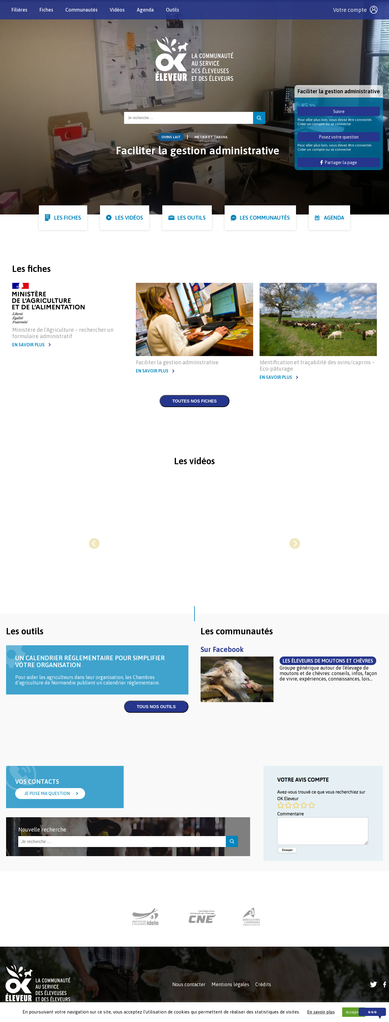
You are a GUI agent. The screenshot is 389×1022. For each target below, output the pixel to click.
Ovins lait (171, 137)
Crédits (263, 984)
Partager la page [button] (338, 162)
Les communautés (265, 217)
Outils (173, 10)
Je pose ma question (47, 793)
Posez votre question (339, 137)
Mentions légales (230, 984)
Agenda (145, 10)
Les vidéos (129, 217)
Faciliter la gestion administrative (177, 362)
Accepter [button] (354, 1012)
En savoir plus (28, 344)
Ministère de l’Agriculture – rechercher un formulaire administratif (62, 333)
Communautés (82, 10)
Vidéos (117, 10)
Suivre (339, 111)
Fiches (47, 10)
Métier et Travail (211, 137)
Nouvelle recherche (42, 829)
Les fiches (67, 217)
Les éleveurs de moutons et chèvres (328, 661)
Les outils (191, 217)
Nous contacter (188, 984)
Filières (20, 10)
